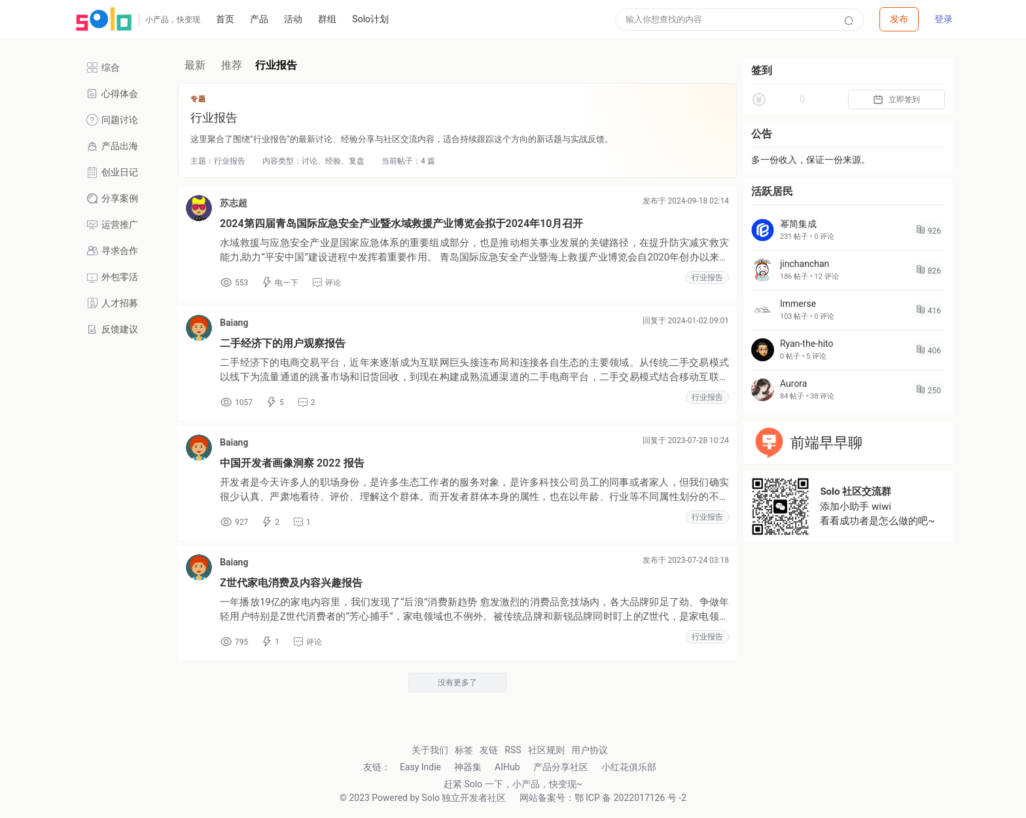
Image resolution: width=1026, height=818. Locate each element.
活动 (293, 19)
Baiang (234, 322)
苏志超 (233, 203)
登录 (943, 19)
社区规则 (546, 750)
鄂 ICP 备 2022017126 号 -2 (631, 797)
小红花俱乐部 (628, 767)
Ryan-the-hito (807, 343)
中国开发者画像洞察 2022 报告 (292, 463)
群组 (327, 19)
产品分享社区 (560, 767)
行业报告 (707, 277)
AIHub (507, 767)
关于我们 (430, 750)
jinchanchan (804, 263)
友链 (489, 750)
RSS (512, 750)
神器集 (468, 767)
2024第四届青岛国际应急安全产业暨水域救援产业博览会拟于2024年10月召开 (401, 223)
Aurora (793, 383)
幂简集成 (798, 224)
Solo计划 (370, 19)
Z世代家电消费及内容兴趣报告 (291, 583)
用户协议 (589, 750)
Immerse (798, 303)
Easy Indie (420, 767)
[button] (899, 19)
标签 (464, 750)
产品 (259, 19)
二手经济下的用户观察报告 (282, 343)
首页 (225, 19)
